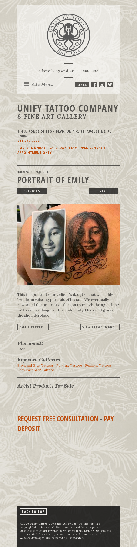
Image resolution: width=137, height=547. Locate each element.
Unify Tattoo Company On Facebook (94, 84)
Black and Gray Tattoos (35, 365)
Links (82, 85)
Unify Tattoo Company (67, 108)
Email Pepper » (33, 327)
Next (103, 191)
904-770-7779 (28, 140)
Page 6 (39, 172)
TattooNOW (76, 538)
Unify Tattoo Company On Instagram (102, 84)
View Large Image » (100, 327)
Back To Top (33, 511)
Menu (42, 84)
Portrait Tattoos (69, 365)
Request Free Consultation (57, 418)
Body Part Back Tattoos (35, 370)
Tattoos (23, 172)
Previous (31, 191)
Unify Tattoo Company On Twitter (110, 84)
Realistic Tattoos (98, 365)
